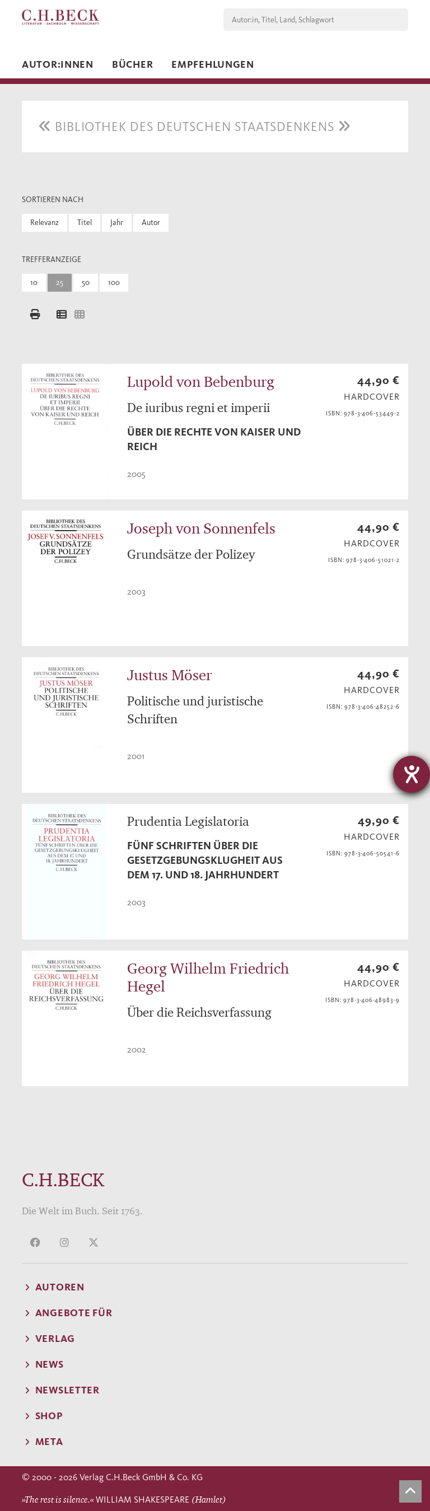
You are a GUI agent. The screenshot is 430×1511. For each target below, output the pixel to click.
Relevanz (44, 222)
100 (114, 282)
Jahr (116, 222)
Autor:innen (58, 64)
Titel (84, 222)
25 (59, 282)
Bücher (132, 64)
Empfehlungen (212, 64)
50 (86, 282)
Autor (151, 222)
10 (34, 282)
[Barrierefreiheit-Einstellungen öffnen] (411, 774)
